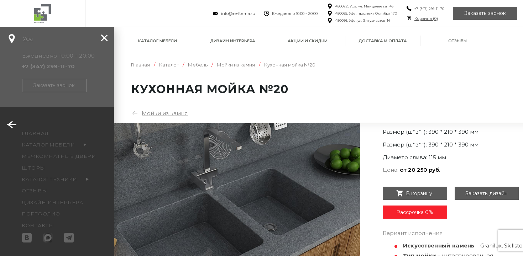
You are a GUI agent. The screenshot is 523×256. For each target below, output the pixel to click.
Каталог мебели (157, 40)
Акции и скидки (308, 40)
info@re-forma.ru (238, 13)
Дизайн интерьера (232, 40)
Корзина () (426, 18)
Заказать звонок (485, 13)
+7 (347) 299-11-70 (429, 9)
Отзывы (457, 40)
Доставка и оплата (383, 40)
